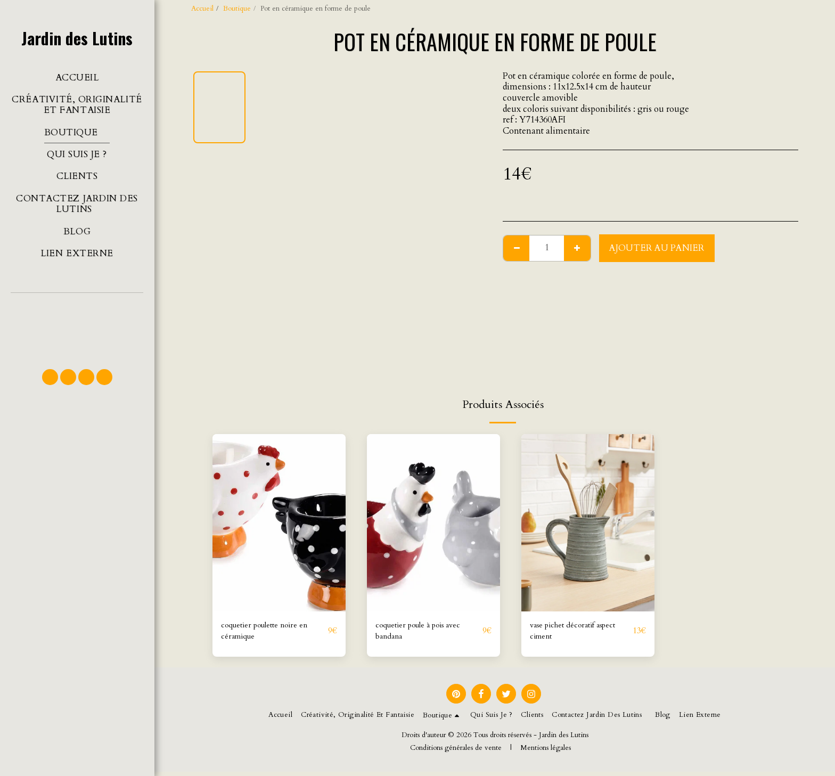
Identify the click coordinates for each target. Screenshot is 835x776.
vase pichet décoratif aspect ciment (568, 633)
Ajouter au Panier (657, 248)
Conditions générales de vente (456, 752)
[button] (77, 326)
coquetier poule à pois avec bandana (426, 633)
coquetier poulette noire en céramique (272, 633)
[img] (279, 522)
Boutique (237, 8)
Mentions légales (545, 752)
